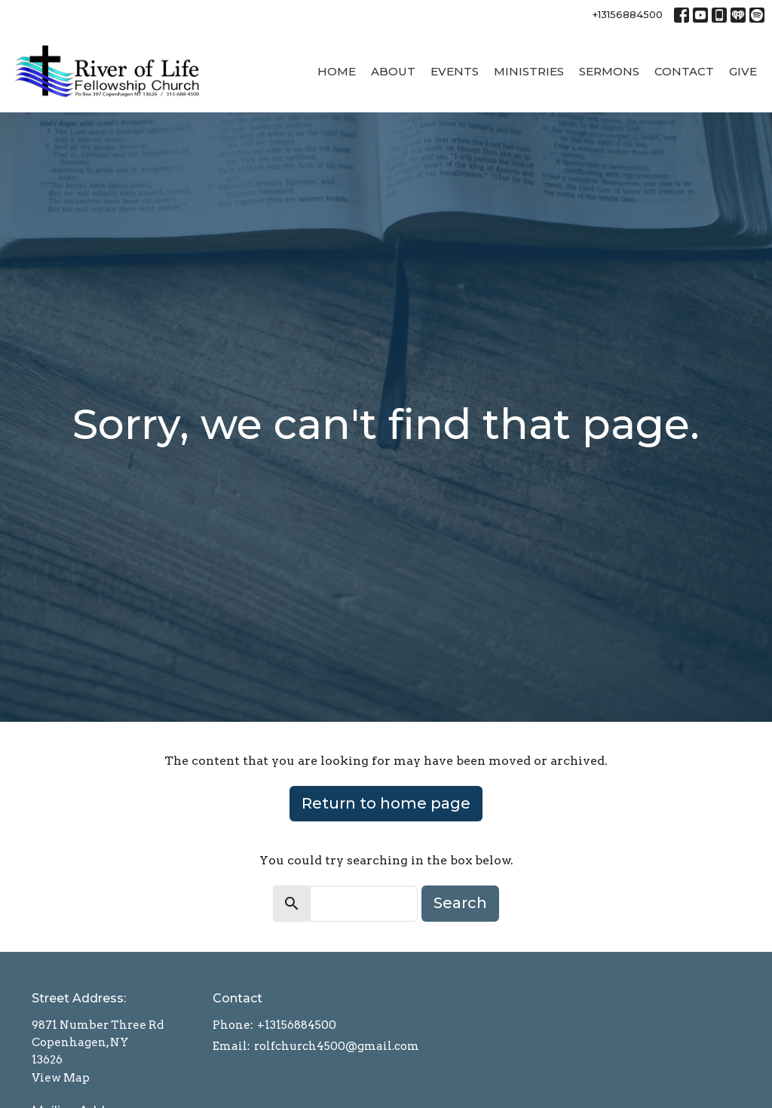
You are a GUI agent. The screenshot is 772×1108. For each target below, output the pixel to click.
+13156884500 (628, 14)
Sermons (609, 71)
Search (460, 903)
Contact (684, 71)
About (393, 71)
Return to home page (386, 803)
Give (743, 71)
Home (336, 71)
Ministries (529, 71)
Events (454, 71)
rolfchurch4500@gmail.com (336, 1046)
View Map (61, 1078)
